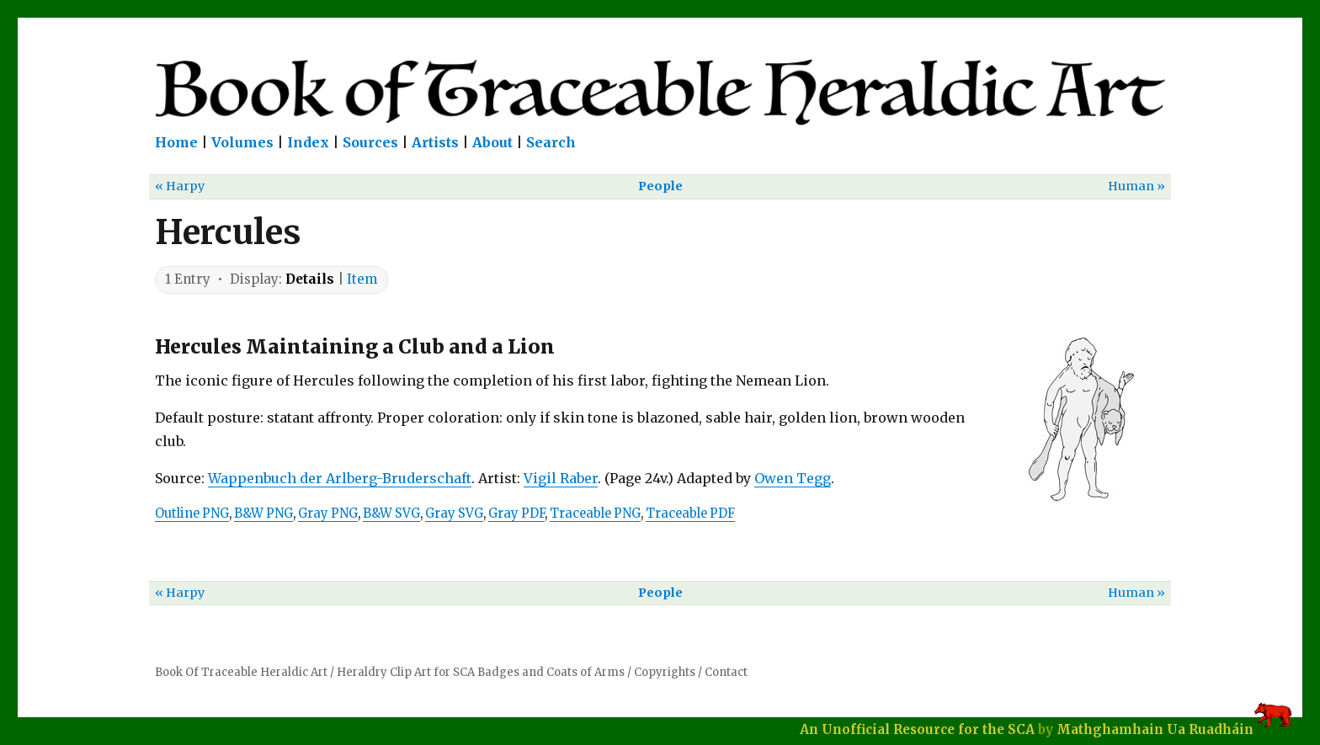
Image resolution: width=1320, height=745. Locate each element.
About (492, 142)
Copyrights (664, 672)
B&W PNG (263, 513)
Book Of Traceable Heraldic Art (241, 672)
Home (176, 142)
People (660, 186)
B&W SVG (391, 513)
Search (551, 142)
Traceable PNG (595, 513)
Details (309, 279)
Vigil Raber (561, 478)
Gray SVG (454, 513)
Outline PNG (192, 513)
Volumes (242, 142)
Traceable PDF (690, 513)
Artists (435, 142)
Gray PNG (328, 513)
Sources (370, 142)
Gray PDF (516, 513)
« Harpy (180, 186)
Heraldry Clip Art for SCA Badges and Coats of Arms (481, 672)
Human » (1136, 186)
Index (308, 142)
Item (362, 279)
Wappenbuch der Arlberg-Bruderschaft (339, 478)
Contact (726, 672)
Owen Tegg (792, 478)
